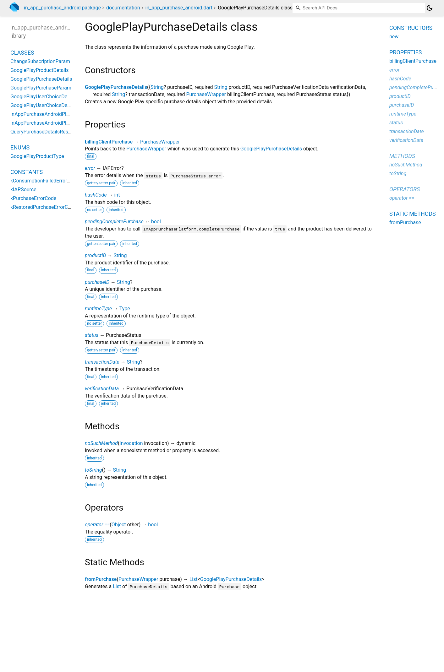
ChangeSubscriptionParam (40, 61)
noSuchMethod (101, 443)
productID (95, 255)
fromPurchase (101, 579)
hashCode (96, 195)
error (90, 168)
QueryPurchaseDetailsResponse (46, 132)
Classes (22, 52)
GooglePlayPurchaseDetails (116, 87)
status (91, 335)
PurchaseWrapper (206, 94)
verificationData (102, 389)
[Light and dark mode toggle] (430, 8)
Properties (405, 52)
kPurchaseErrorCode (33, 198)
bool (156, 222)
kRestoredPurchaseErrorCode (43, 207)
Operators (404, 189)
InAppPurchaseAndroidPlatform (45, 114)
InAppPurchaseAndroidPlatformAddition (55, 123)
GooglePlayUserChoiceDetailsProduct (52, 105)
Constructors (410, 27)
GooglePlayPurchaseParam (40, 88)
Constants (26, 172)
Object (119, 525)
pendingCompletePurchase (114, 222)
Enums (20, 147)
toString (93, 470)
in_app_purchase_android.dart (179, 8)
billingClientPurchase (109, 142)
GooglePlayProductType (37, 156)
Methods (402, 156)
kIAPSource (23, 189)
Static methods (412, 213)
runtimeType (98, 309)
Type (124, 309)
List (193, 579)
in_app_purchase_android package (62, 8)
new (393, 37)
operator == (97, 525)
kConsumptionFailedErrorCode (44, 181)
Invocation (131, 443)
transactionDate (102, 362)
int (117, 195)
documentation (123, 8)
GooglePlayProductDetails (39, 70)
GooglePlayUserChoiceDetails (43, 97)
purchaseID (97, 282)
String (157, 87)
